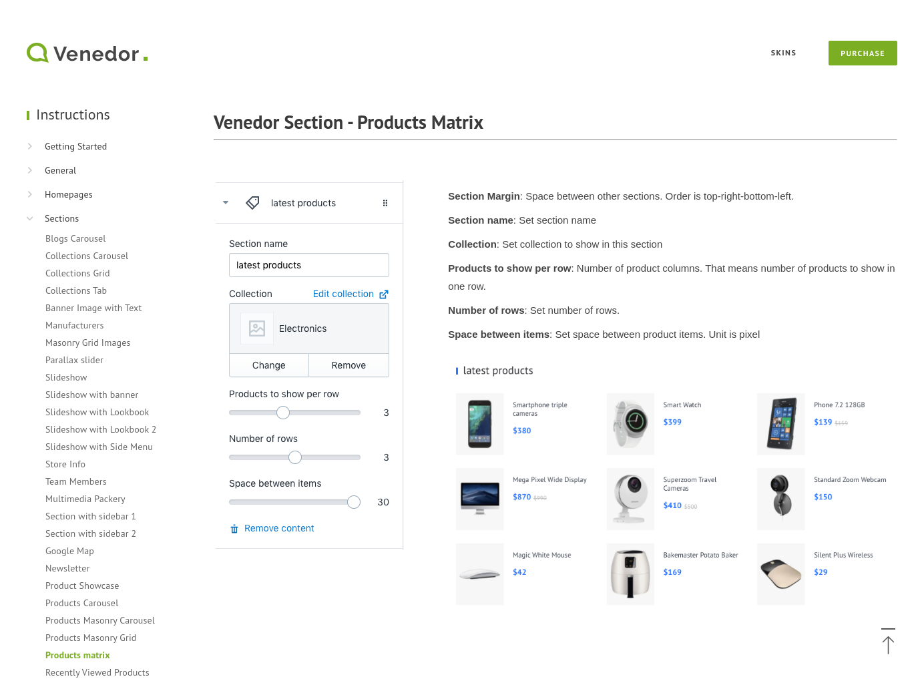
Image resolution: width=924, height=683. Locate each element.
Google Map (69, 551)
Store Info (65, 464)
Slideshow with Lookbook (97, 412)
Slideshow (66, 377)
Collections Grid (77, 273)
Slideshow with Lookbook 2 (101, 429)
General (60, 170)
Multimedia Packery (85, 499)
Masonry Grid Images (88, 342)
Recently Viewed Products (97, 672)
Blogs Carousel (75, 238)
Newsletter (67, 568)
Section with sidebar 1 (90, 516)
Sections (62, 218)
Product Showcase (82, 586)
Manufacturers (74, 325)
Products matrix (77, 655)
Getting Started (76, 146)
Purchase (863, 53)
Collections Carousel (86, 256)
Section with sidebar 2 (90, 533)
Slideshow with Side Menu (99, 447)
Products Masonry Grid (91, 638)
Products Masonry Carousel (100, 620)
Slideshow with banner (91, 395)
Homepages (69, 194)
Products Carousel (81, 603)
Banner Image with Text (93, 308)
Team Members (76, 481)
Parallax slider (74, 360)
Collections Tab (76, 290)
